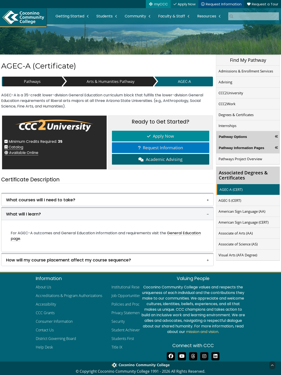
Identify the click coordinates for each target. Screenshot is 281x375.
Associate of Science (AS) (238, 244)
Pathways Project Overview (240, 159)
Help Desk (44, 347)
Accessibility (46, 304)
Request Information (160, 147)
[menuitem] (72, 16)
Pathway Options (233, 137)
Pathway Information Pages (241, 148)
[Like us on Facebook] (171, 355)
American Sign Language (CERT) (243, 222)
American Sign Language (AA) (242, 211)
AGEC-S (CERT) (230, 200)
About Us (43, 287)
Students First (122, 338)
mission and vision (202, 331)
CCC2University (231, 93)
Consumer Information (54, 321)
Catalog (13, 147)
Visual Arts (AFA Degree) (238, 255)
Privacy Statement (126, 312)
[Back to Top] (272, 365)
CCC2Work (227, 103)
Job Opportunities (126, 295)
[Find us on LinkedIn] (215, 355)
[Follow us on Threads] (193, 355)
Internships (227, 125)
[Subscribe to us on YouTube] (182, 355)
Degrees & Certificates (236, 114)
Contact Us (45, 330)
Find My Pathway (248, 60)
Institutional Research (129, 287)
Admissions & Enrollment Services (246, 71)
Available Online (21, 152)
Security (118, 321)
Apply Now (160, 136)
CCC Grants (45, 312)
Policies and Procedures (131, 304)
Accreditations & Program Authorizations (69, 295)
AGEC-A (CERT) (230, 189)
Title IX (116, 347)
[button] (107, 199)
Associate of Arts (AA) (236, 233)
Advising (225, 82)
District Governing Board (56, 338)
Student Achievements (130, 330)
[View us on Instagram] (204, 355)
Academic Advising (160, 159)
